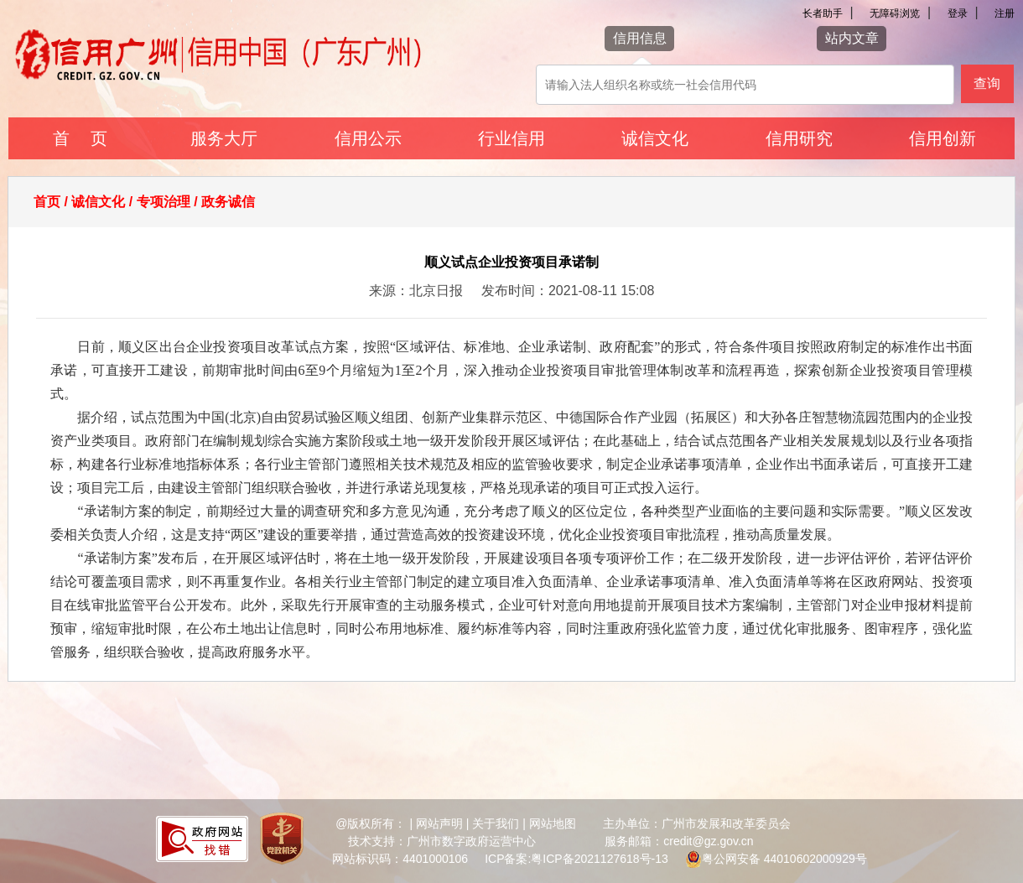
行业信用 (511, 138)
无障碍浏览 (895, 13)
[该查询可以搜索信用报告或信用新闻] (745, 85)
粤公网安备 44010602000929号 (784, 858)
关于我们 (495, 823)
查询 (987, 83)
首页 (47, 202)
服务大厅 (223, 138)
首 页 (80, 138)
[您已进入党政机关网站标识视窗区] (281, 841)
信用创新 (942, 138)
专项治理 (163, 202)
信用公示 (368, 138)
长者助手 (822, 13)
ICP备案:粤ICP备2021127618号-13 (576, 858)
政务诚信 (228, 202)
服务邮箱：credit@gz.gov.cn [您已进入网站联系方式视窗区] (679, 841)
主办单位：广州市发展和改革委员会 (697, 823)
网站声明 (439, 823)
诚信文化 (654, 138)
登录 (958, 13)
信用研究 (799, 138)
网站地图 (552, 823)
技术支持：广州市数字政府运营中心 (442, 841)
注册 (1004, 13)
